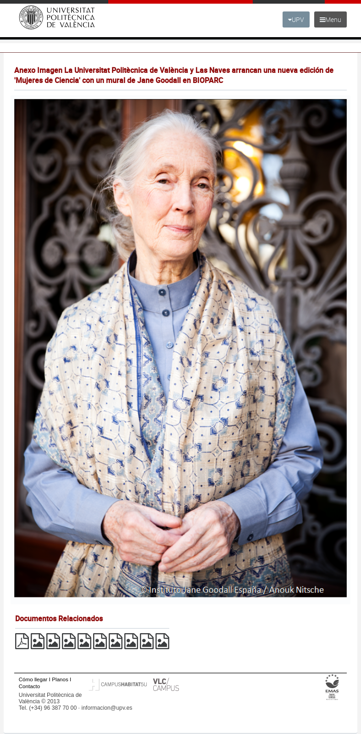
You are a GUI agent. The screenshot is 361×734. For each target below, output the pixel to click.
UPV (296, 19)
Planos (60, 679)
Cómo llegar (33, 679)
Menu (330, 19)
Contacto (29, 686)
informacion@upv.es (106, 708)
